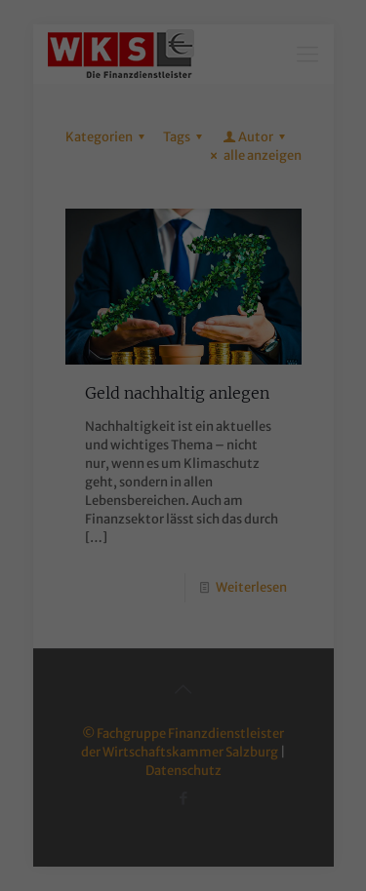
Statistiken (250, 139)
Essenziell (99, 139)
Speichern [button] (183, 280)
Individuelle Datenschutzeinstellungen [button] (183, 321)
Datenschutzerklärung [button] (194, 343)
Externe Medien (176, 169)
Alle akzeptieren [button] (183, 224)
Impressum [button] (285, 343)
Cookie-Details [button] (91, 343)
